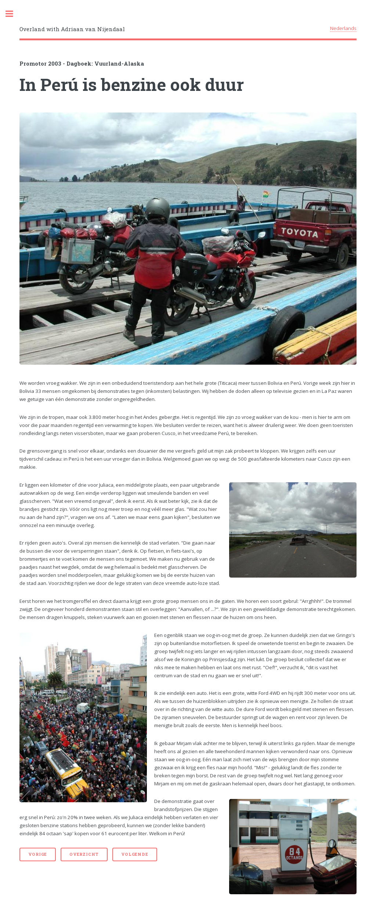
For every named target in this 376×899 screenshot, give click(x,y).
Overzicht (84, 854)
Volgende (134, 854)
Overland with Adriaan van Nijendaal (72, 29)
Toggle (13, 13)
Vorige (37, 854)
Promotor (33, 63)
